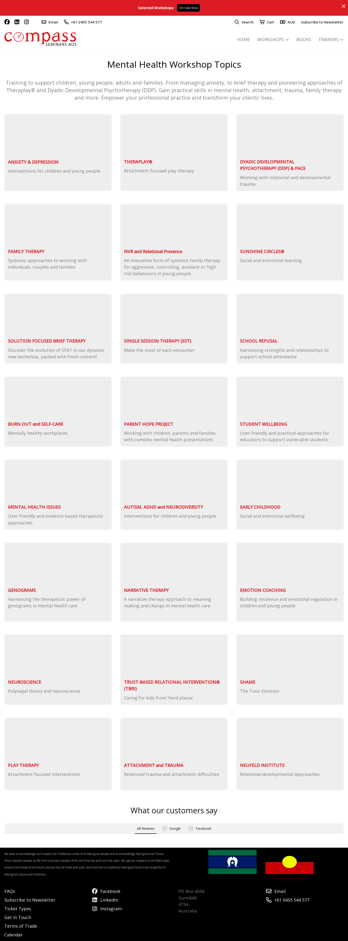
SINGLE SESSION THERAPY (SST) (157, 341)
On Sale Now (188, 8)
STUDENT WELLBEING (263, 424)
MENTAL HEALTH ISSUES (34, 507)
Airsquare (126, 936)
